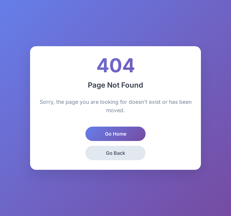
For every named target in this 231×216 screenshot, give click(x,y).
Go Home (115, 134)
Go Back (115, 153)
